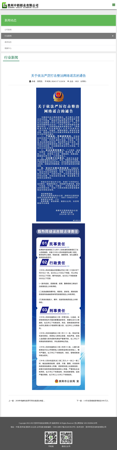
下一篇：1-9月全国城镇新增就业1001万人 (92, 401)
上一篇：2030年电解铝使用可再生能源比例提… (27, 401)
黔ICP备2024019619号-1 (67, 427)
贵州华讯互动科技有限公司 (96, 427)
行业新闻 (8, 36)
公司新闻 (8, 30)
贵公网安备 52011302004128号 (85, 423)
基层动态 (8, 42)
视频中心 (8, 48)
